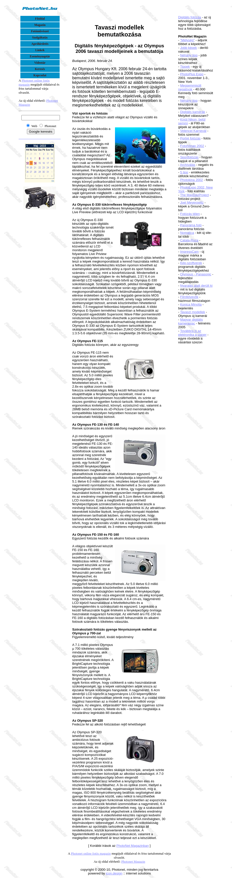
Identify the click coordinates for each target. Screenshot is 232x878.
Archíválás (187, 165)
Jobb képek (188, 48)
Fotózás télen (190, 214)
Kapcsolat (39, 75)
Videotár (40, 62)
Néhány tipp (189, 55)
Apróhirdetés (40, 44)
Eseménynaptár (40, 56)
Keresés (40, 69)
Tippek (185, 66)
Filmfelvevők (189, 297)
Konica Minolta (191, 304)
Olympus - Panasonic (195, 274)
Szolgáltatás (40, 37)
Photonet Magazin (133, 861)
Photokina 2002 (191, 180)
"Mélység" (187, 40)
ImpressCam (189, 251)
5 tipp (184, 172)
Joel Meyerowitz (192, 202)
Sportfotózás (189, 157)
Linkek (40, 50)
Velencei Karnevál (193, 131)
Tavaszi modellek (192, 312)
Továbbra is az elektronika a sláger (192, 333)
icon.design (114, 873)
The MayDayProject (194, 195)
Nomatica (187, 233)
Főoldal (40, 18)
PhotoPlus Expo (192, 74)
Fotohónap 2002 (192, 146)
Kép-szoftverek (191, 263)
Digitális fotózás (189, 17)
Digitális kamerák (192, 112)
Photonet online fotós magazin (91, 853)
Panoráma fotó (191, 225)
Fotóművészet (40, 31)
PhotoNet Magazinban (133, 846)
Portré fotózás (190, 138)
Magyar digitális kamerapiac (190, 321)
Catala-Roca (189, 240)
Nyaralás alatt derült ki (196, 285)
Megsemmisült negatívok (189, 87)
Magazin (40, 25)
